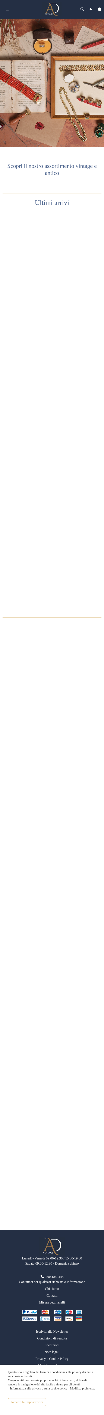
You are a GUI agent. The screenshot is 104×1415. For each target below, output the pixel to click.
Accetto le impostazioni (27, 1402)
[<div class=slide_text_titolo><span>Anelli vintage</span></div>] (56, 141)
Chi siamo (52, 1289)
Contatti (52, 1295)
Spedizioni (52, 1345)
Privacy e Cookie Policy (52, 1359)
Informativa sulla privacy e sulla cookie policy (38, 1388)
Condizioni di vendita (52, 1338)
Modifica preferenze (82, 1388)
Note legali (52, 1352)
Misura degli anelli (52, 1302)
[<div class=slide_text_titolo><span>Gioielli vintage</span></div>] (48, 141)
